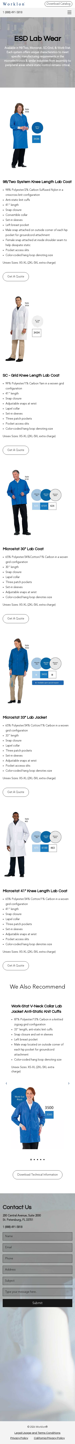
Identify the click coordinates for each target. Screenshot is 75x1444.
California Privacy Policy (49, 1438)
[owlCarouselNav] (6, 1083)
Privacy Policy (19, 1438)
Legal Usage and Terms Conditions (37, 1432)
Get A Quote (15, 276)
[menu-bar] (68, 12)
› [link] (69, 1083)
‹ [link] (6, 1083)
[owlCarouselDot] (31, 1159)
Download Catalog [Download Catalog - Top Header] (58, 4)
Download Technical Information (37, 1174)
